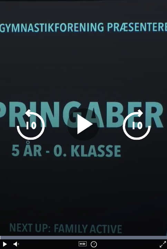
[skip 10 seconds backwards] (43, 124)
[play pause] (83, 124)
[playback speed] (93, 244)
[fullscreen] (162, 244)
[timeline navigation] (83, 237)
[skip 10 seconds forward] (123, 124)
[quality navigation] (82, 244)
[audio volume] (15, 244)
